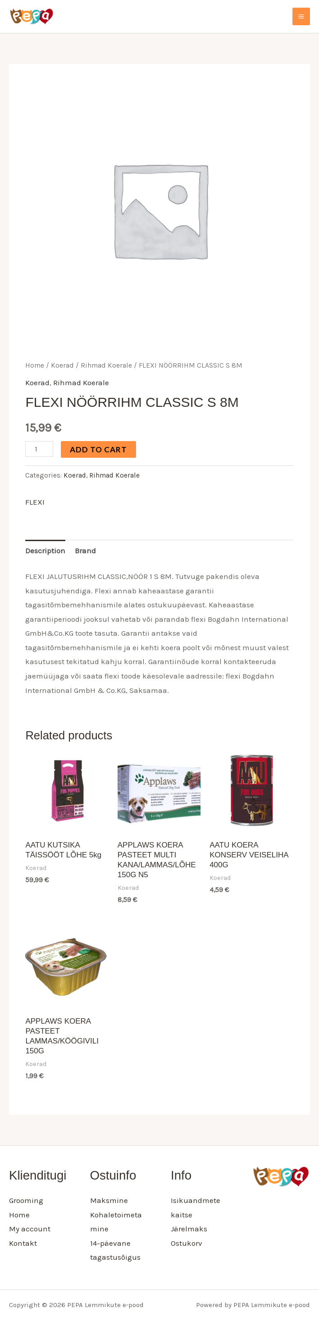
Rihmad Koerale (106, 365)
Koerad (62, 365)
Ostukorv (186, 1243)
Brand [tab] (85, 550)
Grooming (26, 1200)
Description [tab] (45, 550)
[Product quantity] (39, 449)
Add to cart (98, 449)
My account (29, 1228)
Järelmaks (189, 1228)
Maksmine (109, 1200)
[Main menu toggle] (301, 16)
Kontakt (23, 1243)
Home (34, 365)
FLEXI (35, 501)
